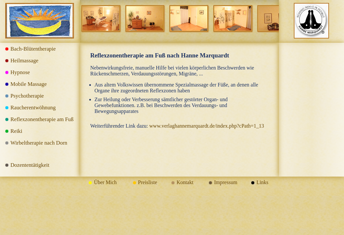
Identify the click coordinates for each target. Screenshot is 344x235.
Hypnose (20, 72)
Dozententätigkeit (29, 165)
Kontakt (185, 182)
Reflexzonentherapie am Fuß (42, 119)
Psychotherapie (27, 96)
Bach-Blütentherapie (33, 49)
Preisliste (147, 182)
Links (262, 182)
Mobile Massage (28, 84)
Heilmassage (24, 60)
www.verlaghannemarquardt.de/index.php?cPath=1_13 (206, 126)
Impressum (225, 182)
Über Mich (105, 182)
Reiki (16, 131)
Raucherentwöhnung (33, 107)
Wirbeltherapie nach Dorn (38, 143)
